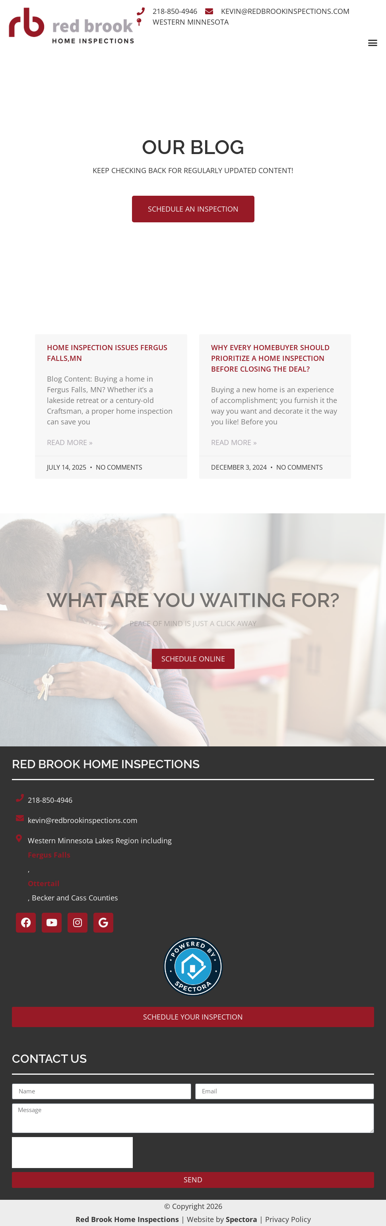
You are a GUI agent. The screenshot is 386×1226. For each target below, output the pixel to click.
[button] (372, 42)
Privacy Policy (288, 1219)
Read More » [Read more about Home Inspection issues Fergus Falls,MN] (70, 442)
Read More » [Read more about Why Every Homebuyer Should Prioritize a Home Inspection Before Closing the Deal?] (234, 442)
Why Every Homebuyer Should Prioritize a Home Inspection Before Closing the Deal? (270, 358)
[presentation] (72, 1152)
